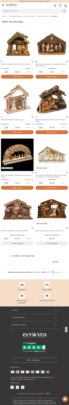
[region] (34, 16)
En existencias (5, 68)
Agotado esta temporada (17, 235)
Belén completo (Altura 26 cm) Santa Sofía (15, 64)
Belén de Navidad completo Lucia (12, 120)
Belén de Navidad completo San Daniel (14, 231)
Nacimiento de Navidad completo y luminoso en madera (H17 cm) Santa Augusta (51, 176)
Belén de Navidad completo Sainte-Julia (49, 231)
